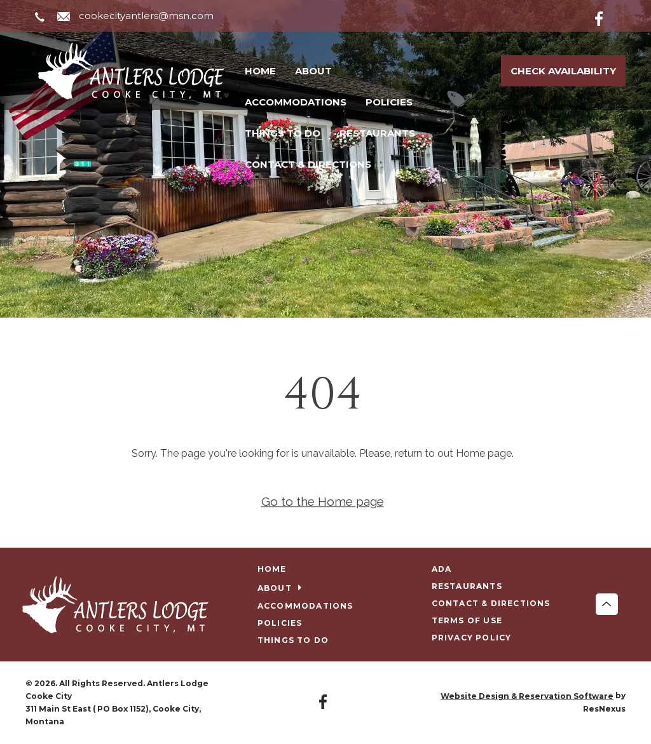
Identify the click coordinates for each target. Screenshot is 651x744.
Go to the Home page (322, 501)
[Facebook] (609, 16)
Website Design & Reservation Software (527, 696)
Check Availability (563, 71)
